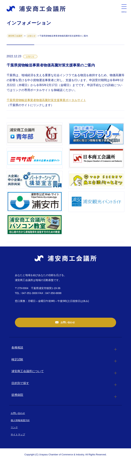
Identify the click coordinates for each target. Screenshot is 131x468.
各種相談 (17, 347)
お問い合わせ (67, 322)
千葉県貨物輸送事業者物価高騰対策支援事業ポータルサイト (46, 100)
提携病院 (17, 394)
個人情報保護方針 (20, 420)
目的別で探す (20, 383)
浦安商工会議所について (27, 371)
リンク (14, 427)
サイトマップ (18, 434)
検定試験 (17, 359)
